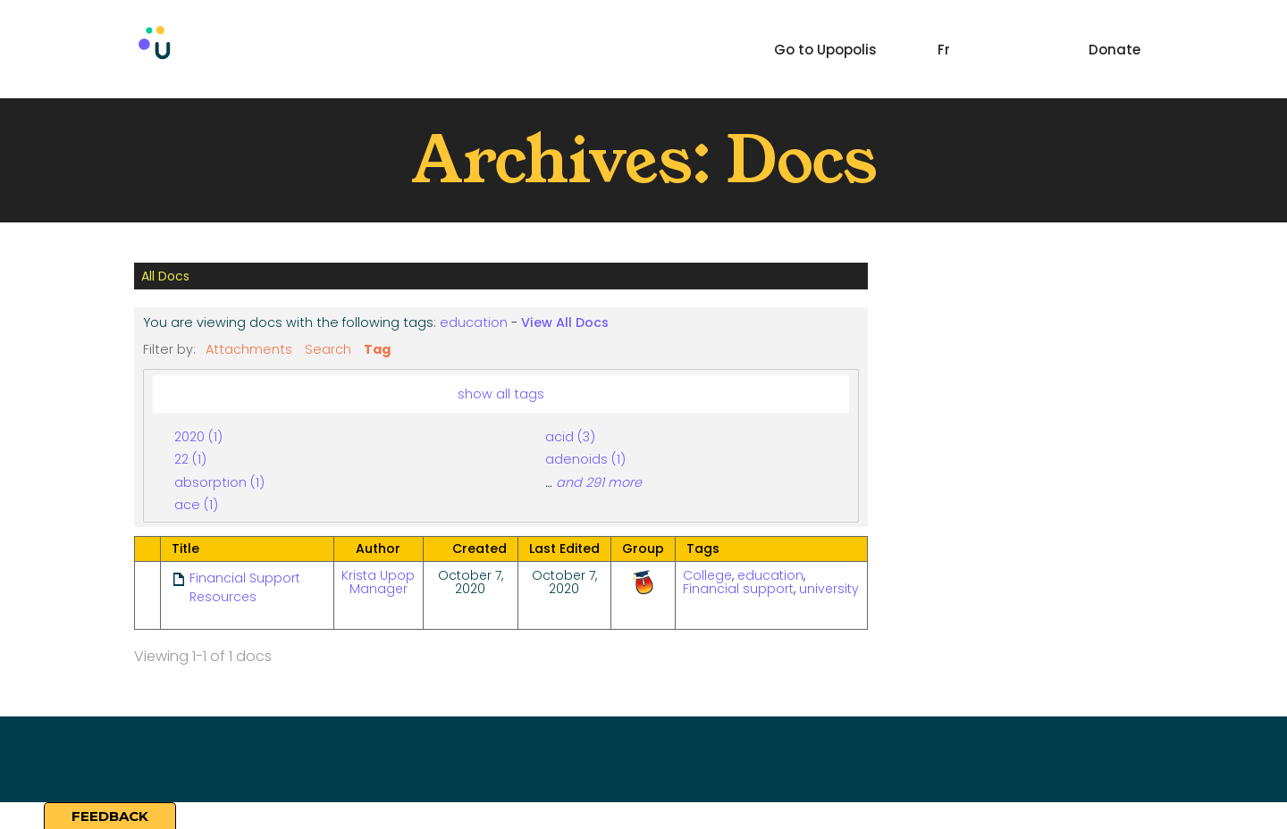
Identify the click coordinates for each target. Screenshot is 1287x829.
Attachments (249, 349)
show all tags (501, 394)
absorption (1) (219, 482)
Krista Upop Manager (378, 582)
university (829, 589)
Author (378, 548)
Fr (944, 49)
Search (328, 349)
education (474, 322)
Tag (377, 349)
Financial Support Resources (244, 587)
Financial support (738, 589)
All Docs (165, 276)
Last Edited (564, 548)
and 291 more (599, 482)
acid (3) (570, 437)
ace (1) (196, 505)
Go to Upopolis (825, 49)
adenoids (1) (585, 459)
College (707, 575)
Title (185, 548)
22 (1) (190, 459)
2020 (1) (198, 437)
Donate (1114, 49)
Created (479, 548)
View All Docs (565, 322)
